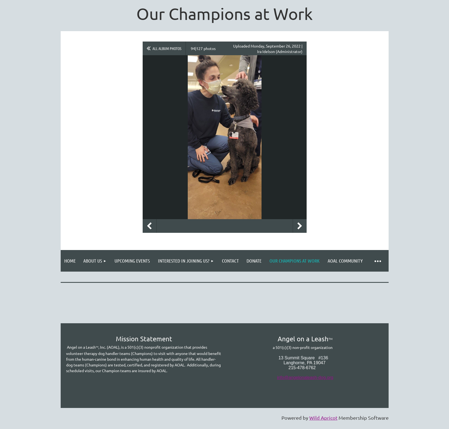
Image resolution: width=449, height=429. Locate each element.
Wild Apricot (323, 418)
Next (300, 226)
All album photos (166, 48)
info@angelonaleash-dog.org (305, 377)
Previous (149, 226)
